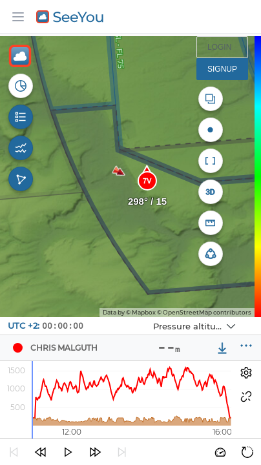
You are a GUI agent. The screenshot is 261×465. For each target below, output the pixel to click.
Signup (222, 69)
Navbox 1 (137, 317)
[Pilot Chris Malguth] (17, 348)
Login (219, 47)
